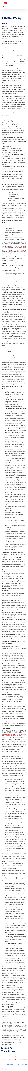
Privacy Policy (15, 1059)
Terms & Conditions (6, 1059)
